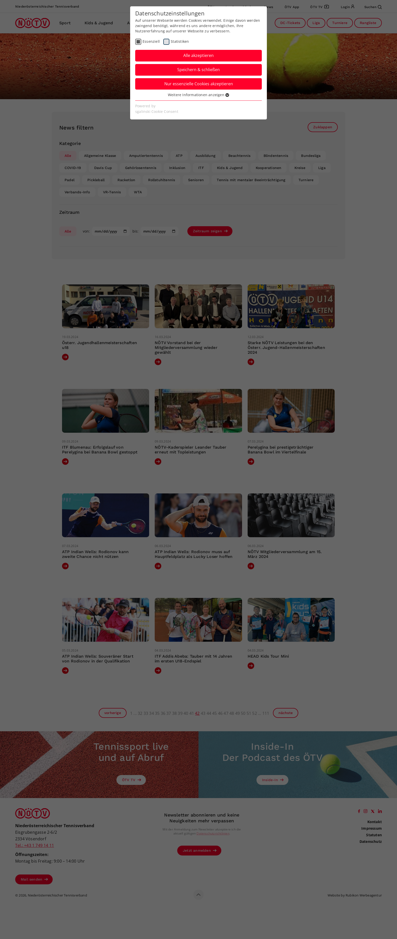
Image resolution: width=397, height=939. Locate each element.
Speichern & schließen (198, 69)
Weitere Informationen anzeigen (198, 94)
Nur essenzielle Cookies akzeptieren (198, 84)
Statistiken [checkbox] (180, 41)
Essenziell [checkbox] (151, 41)
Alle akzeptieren (198, 55)
